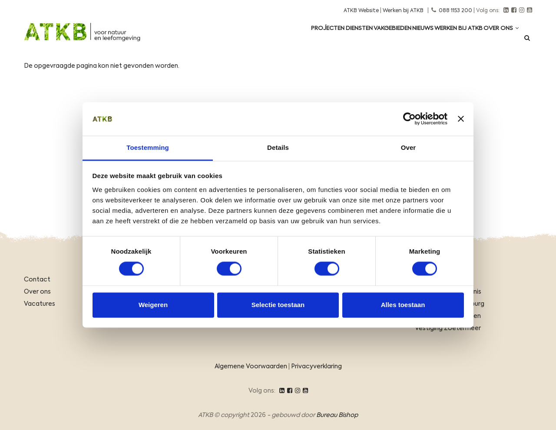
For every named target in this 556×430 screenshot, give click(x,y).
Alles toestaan (403, 304)
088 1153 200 (455, 10)
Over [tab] (408, 147)
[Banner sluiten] (461, 119)
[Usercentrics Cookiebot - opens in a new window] (409, 119)
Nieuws (404, 40)
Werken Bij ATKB (447, 40)
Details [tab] (278, 147)
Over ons (497, 40)
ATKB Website (361, 10)
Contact (37, 280)
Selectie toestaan (278, 304)
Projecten (285, 40)
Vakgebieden (365, 40)
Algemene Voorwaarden (251, 367)
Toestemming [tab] (147, 147)
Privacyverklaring (316, 367)
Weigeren (153, 304)
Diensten (324, 40)
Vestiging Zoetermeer (448, 328)
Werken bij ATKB (403, 10)
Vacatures (39, 304)
